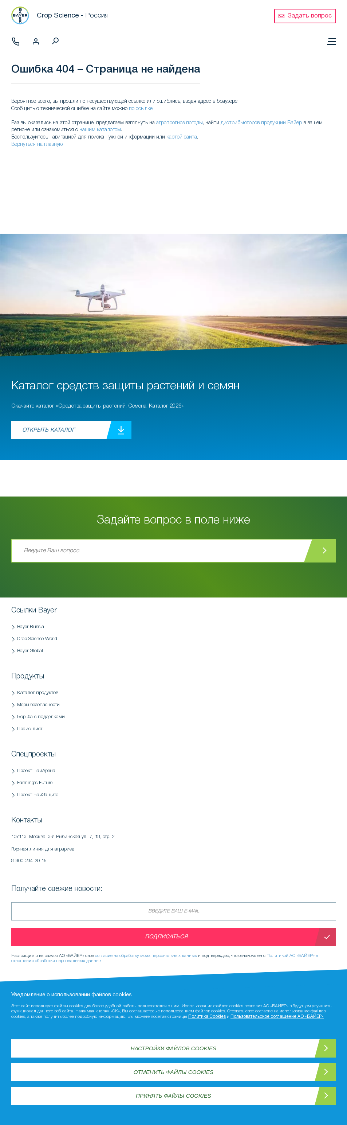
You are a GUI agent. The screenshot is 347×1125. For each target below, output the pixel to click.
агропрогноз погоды (179, 123)
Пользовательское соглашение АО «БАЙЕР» (277, 1017)
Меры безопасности (38, 705)
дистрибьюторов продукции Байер (261, 123)
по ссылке (141, 108)
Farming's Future (34, 783)
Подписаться (166, 936)
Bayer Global (30, 651)
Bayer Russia (30, 627)
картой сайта (181, 137)
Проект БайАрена (36, 771)
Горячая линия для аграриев (98, 857)
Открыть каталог (48, 430)
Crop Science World (37, 639)
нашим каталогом (100, 130)
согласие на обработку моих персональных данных (146, 956)
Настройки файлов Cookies (174, 1048)
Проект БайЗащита (38, 795)
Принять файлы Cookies (173, 1096)
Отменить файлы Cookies (173, 1072)
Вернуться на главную (37, 144)
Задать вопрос (310, 16)
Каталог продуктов (37, 693)
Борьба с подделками (41, 717)
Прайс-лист (29, 729)
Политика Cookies (207, 1017)
